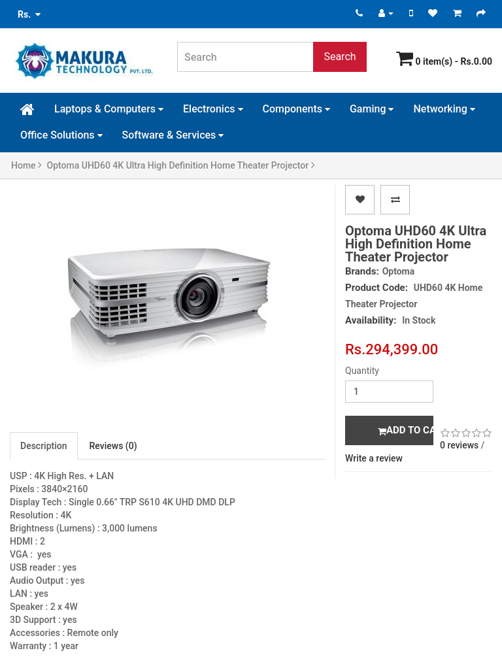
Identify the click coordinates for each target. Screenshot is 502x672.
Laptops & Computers (108, 109)
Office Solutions (61, 135)
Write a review (374, 458)
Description (43, 446)
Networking (444, 109)
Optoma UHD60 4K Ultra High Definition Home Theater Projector (181, 165)
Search (340, 56)
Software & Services (173, 135)
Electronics (213, 109)
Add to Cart (405, 430)
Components (296, 109)
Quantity (362, 370)
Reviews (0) (113, 446)
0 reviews (459, 445)
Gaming (372, 109)
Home (26, 165)
